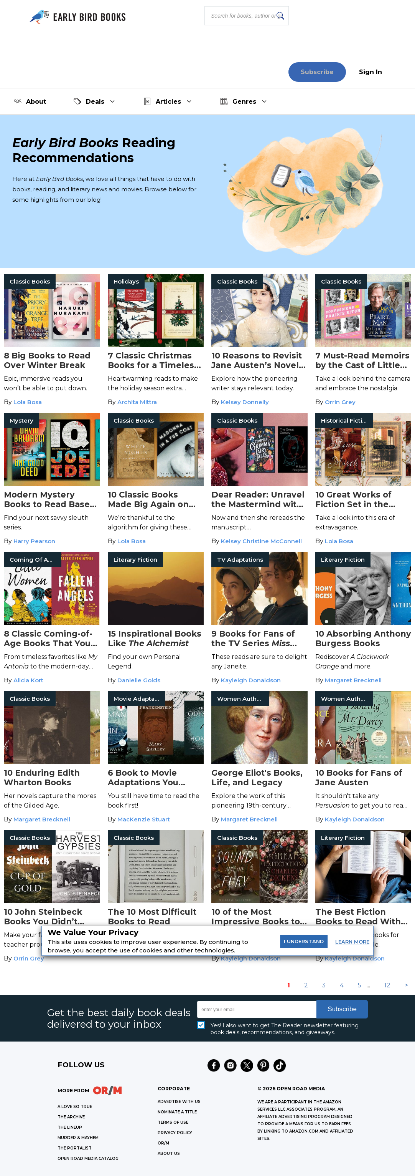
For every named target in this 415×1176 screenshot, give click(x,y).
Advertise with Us (179, 1101)
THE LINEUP (70, 1127)
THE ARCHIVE (71, 1117)
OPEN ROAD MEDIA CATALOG (88, 1158)
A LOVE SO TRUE (75, 1106)
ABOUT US (169, 1153)
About (30, 101)
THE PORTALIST (75, 1148)
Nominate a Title (177, 1112)
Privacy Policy (175, 1132)
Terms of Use (173, 1122)
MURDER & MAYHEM (78, 1137)
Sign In (370, 72)
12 (387, 985)
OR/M (163, 1143)
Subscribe (317, 72)
